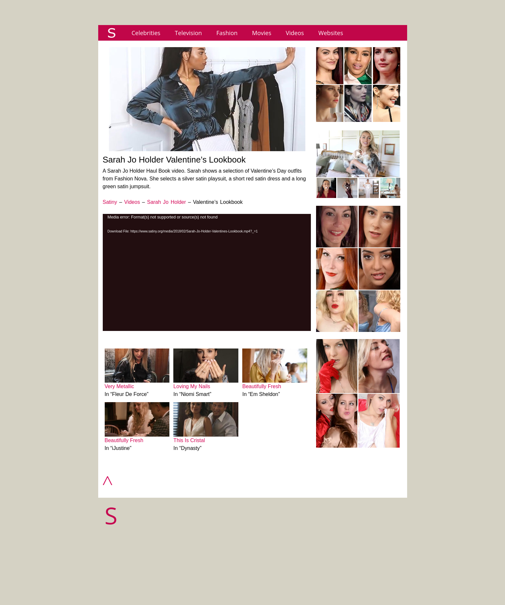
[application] (207, 272)
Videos (295, 33)
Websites (330, 33)
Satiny (110, 202)
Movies (261, 33)
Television (188, 33)
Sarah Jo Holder (166, 202)
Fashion (226, 33)
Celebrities (146, 33)
